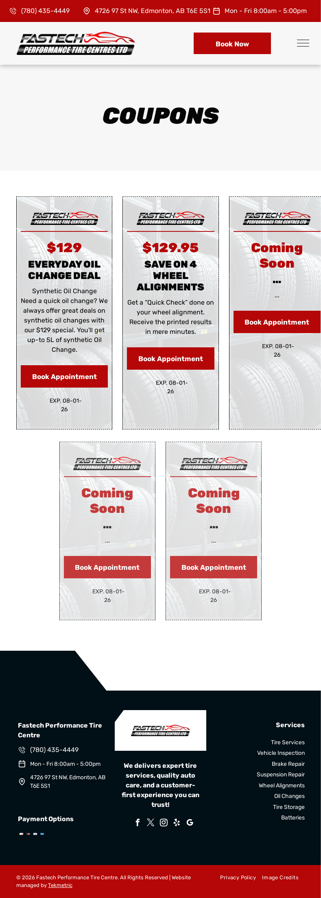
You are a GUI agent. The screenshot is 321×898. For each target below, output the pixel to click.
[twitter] (150, 823)
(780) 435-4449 (45, 11)
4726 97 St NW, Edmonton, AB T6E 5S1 (152, 11)
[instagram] (163, 823)
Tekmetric (60, 885)
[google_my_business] (189, 823)
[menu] (303, 43)
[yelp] (176, 823)
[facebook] (137, 823)
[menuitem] (234, 878)
